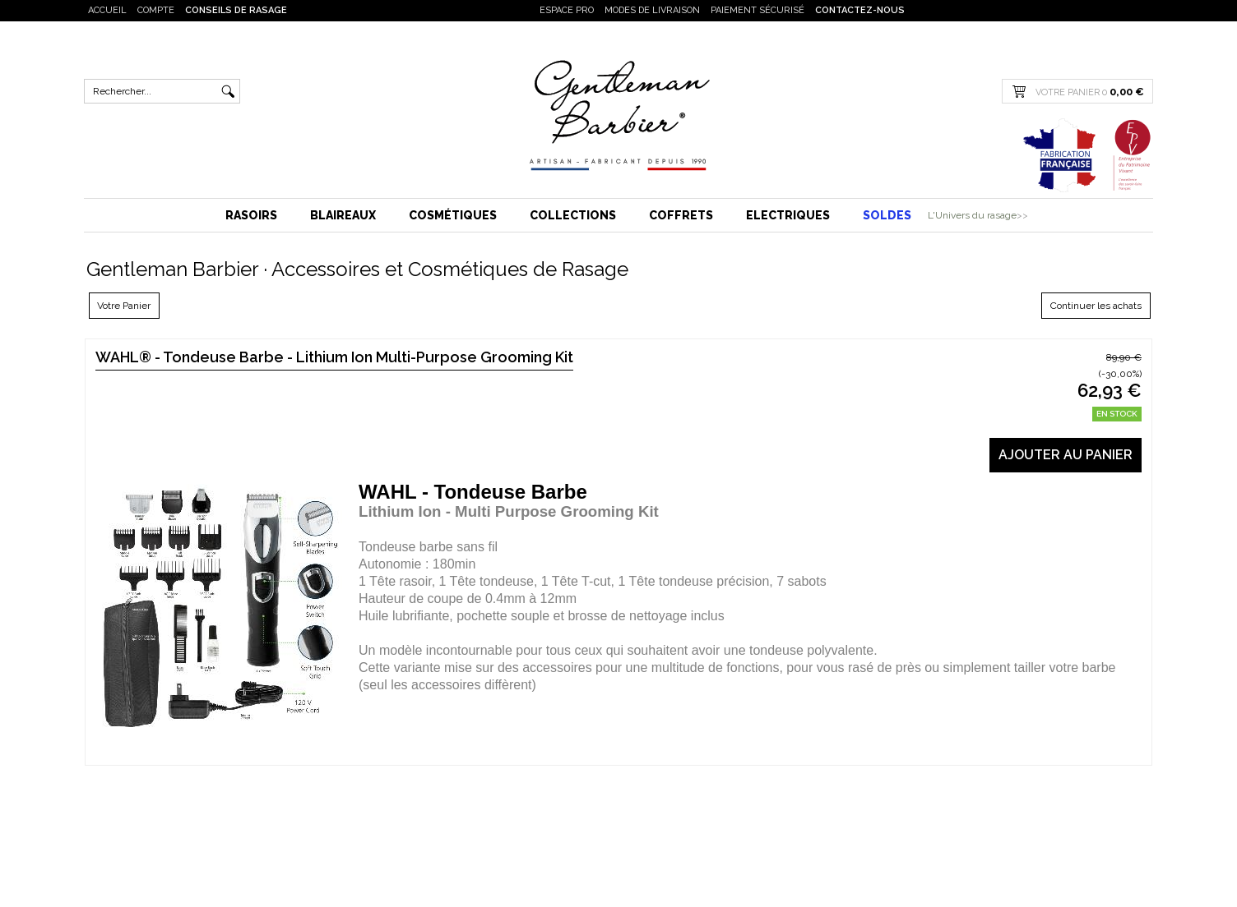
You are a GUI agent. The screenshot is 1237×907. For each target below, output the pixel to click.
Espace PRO (567, 10)
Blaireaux (343, 215)
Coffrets (681, 215)
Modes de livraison (652, 10)
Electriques (788, 215)
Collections (573, 215)
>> (1022, 215)
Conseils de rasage (236, 10)
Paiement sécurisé (757, 10)
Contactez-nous (860, 10)
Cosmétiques (453, 215)
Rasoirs (251, 215)
